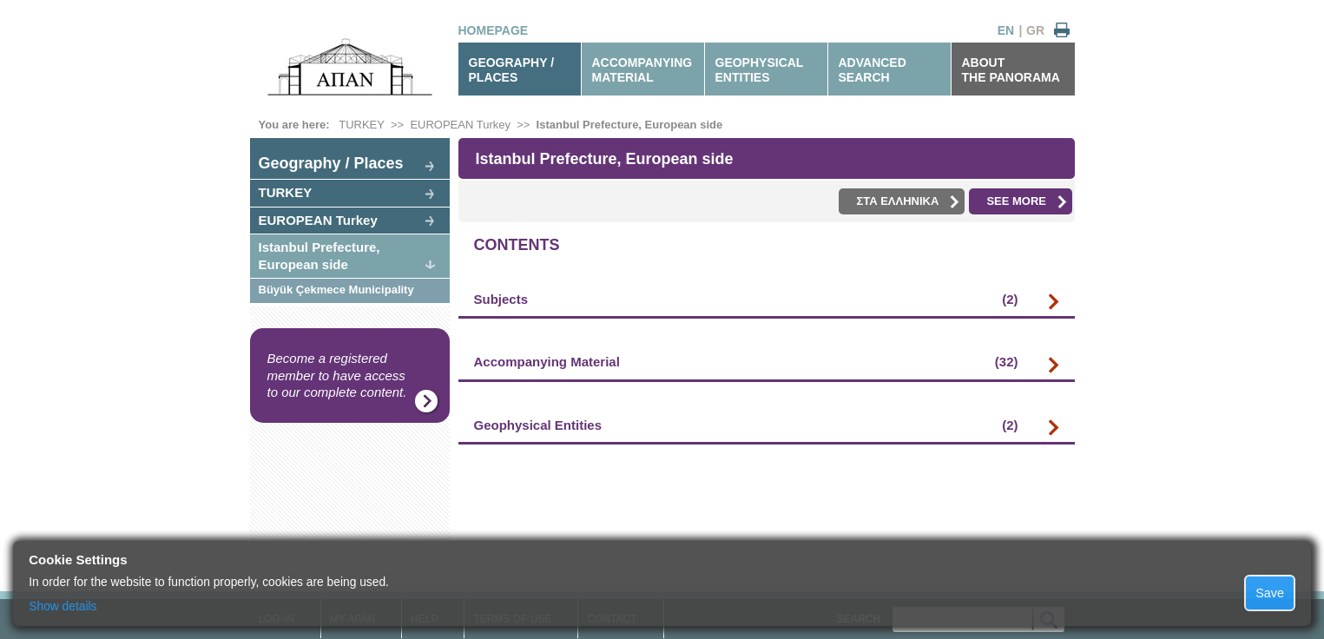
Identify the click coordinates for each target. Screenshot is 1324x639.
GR (1035, 30)
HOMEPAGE (493, 30)
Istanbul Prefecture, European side (630, 124)
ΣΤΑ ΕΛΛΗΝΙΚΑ (907, 201)
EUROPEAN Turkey (460, 124)
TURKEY (362, 124)
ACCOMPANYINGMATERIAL (642, 70)
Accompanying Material (746, 362)
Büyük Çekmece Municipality (336, 289)
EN (1006, 30)
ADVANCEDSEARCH (872, 70)
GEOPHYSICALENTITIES (759, 70)
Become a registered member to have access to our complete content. (337, 375)
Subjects (746, 299)
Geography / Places (331, 163)
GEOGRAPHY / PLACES (512, 70)
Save (1269, 593)
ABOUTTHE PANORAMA (1011, 70)
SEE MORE (1026, 201)
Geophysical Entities (746, 425)
